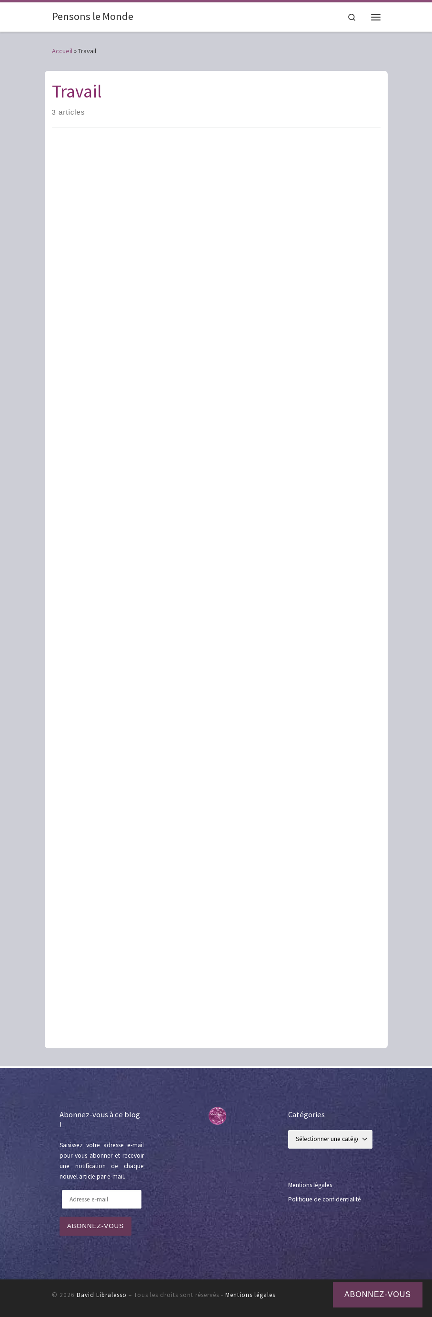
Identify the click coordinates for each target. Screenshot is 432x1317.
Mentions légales (310, 1185)
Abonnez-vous (95, 1225)
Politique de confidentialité (324, 1199)
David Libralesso (102, 1295)
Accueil (62, 51)
